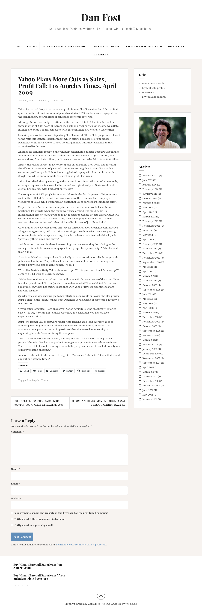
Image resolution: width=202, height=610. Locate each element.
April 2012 (148, 212)
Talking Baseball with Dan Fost (64, 46)
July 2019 (148, 180)
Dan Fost (101, 17)
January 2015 (150, 193)
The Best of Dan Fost (106, 46)
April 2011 (148, 239)
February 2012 (150, 221)
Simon (43, 100)
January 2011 (150, 248)
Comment (17, 431)
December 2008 (151, 317)
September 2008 (151, 330)
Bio (19, 46)
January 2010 (150, 280)
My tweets (148, 92)
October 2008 (150, 326)
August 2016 (150, 184)
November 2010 (151, 257)
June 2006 (148, 390)
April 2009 (148, 307)
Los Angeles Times (38, 380)
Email (15, 483)
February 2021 (150, 175)
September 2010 (151, 262)
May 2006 (148, 394)
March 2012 (149, 216)
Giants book (176, 46)
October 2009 (150, 285)
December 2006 (151, 380)
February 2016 (150, 189)
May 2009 (148, 303)
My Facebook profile (153, 83)
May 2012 (148, 207)
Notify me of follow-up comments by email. (40, 518)
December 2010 (151, 253)
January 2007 (150, 376)
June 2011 (148, 230)
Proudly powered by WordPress (82, 603)
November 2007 (151, 358)
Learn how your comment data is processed (81, 544)
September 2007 (151, 362)
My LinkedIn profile (153, 87)
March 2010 (149, 275)
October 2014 (150, 198)
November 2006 (151, 385)
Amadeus (116, 603)
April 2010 (148, 271)
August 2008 (150, 335)
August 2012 (150, 202)
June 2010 (148, 266)
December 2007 (151, 353)
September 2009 (151, 289)
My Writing (101, 54)
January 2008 (150, 349)
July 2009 (148, 294)
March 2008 (149, 339)
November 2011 (151, 225)
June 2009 (148, 298)
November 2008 (151, 321)
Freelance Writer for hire (144, 46)
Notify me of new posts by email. (33, 524)
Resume (32, 46)
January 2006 (150, 399)
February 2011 (150, 243)
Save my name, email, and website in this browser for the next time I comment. (61, 512)
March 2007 (149, 371)
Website (16, 497)
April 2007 (148, 367)
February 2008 (150, 344)
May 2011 (148, 234)
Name (15, 468)
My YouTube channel (154, 96)
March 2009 (149, 312)
